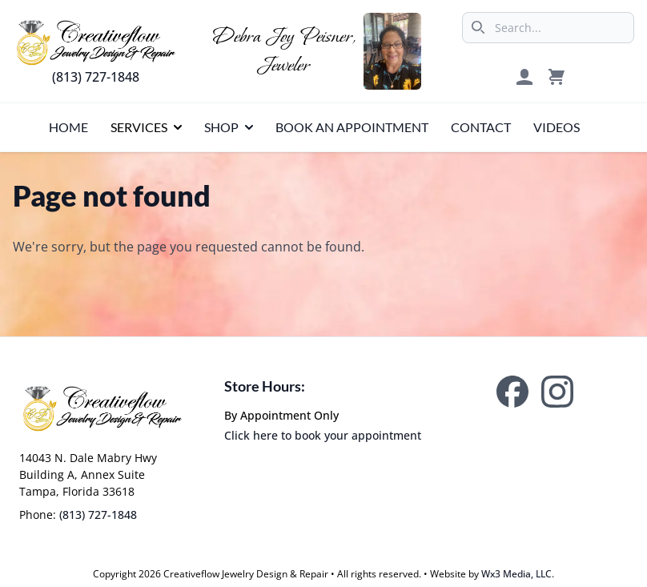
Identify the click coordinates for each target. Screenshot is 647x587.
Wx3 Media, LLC (516, 574)
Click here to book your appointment (322, 435)
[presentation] (68, 127)
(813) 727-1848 (95, 77)
